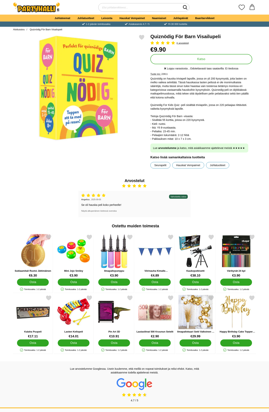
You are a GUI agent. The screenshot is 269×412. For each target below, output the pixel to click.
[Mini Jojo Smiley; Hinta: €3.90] (74, 256)
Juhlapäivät (180, 18)
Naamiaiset (159, 18)
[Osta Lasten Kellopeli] (73, 343)
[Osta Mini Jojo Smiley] (73, 282)
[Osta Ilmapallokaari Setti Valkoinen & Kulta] (195, 343)
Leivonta (106, 18)
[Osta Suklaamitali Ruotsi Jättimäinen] (33, 282)
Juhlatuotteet (85, 18)
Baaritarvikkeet (204, 18)
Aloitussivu (19, 29)
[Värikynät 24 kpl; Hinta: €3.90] (236, 256)
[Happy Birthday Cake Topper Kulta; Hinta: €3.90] (236, 316)
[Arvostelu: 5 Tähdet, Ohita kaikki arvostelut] (201, 43)
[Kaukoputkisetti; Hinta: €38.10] (195, 256)
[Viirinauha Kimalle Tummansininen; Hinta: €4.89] (155, 256)
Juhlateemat (62, 18)
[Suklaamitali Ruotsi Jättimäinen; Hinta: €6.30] (33, 256)
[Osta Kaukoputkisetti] (195, 282)
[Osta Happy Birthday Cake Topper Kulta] (236, 343)
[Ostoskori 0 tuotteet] (252, 7)
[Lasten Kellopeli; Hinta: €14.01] (74, 316)
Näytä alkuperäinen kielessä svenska (99, 211)
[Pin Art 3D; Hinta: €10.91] (114, 316)
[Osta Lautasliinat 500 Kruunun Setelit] (155, 343)
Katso (201, 59)
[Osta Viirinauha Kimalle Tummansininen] (155, 282)
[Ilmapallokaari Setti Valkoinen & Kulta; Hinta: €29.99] (195, 316)
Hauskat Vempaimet (132, 18)
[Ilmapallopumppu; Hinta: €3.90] (114, 256)
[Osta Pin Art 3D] (114, 343)
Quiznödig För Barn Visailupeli (45, 29)
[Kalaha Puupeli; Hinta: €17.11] (33, 316)
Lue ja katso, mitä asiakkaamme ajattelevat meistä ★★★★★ (199, 148)
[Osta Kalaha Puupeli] (33, 343)
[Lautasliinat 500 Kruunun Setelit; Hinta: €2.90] (155, 316)
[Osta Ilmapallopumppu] (114, 282)
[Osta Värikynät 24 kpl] (236, 282)
